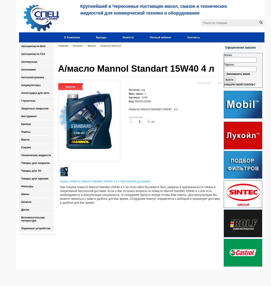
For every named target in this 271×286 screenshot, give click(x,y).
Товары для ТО (31, 170)
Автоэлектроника (32, 77)
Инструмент (29, 116)
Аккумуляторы (31, 85)
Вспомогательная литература (33, 219)
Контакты (193, 37)
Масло (25, 139)
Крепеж (26, 124)
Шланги (26, 201)
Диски (25, 209)
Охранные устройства (36, 228)
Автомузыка (29, 61)
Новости (128, 37)
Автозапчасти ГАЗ (33, 54)
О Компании (72, 37)
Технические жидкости (36, 155)
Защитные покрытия (35, 108)
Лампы (25, 131)
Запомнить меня (238, 74)
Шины (25, 194)
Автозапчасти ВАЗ (33, 46)
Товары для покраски (35, 163)
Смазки (26, 147)
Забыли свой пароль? (239, 84)
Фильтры (27, 186)
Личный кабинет (160, 37)
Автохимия (28, 69)
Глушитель (28, 100)
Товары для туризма (34, 178)
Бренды (101, 37)
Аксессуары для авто (35, 92)
